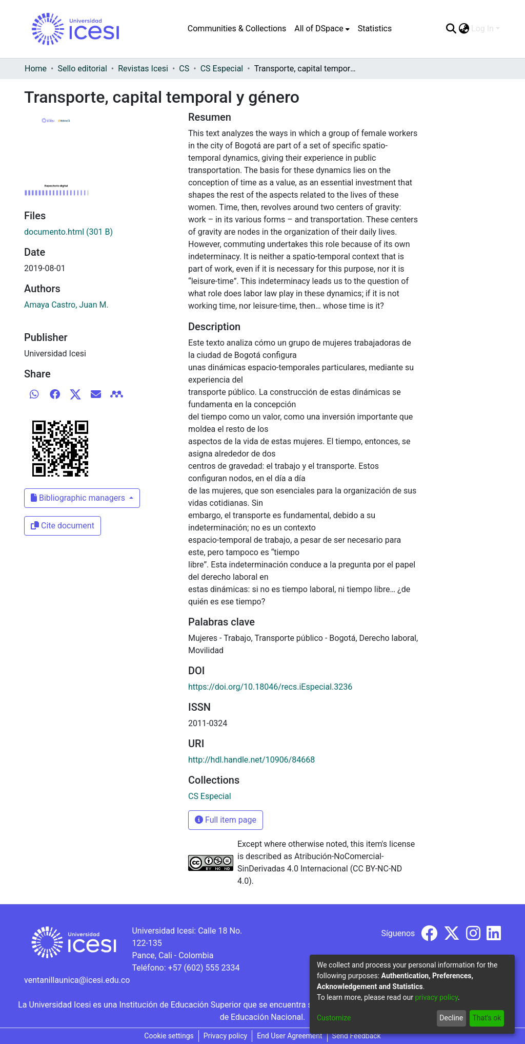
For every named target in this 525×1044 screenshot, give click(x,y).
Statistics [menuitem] (375, 28)
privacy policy (436, 997)
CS (184, 68)
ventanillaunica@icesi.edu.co (77, 980)
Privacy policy (225, 1036)
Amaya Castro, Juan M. (66, 305)
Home (36, 68)
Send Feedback (356, 1036)
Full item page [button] (225, 820)
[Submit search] (451, 29)
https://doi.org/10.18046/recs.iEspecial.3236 (270, 687)
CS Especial (222, 68)
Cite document (62, 525)
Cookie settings (169, 1036)
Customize (334, 1018)
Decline (451, 1018)
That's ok (486, 1018)
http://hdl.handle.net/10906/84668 (251, 760)
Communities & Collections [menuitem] (237, 28)
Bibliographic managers (79, 498)
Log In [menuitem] (482, 28)
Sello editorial (82, 68)
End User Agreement (289, 1036)
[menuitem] (321, 28)
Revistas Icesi (143, 68)
